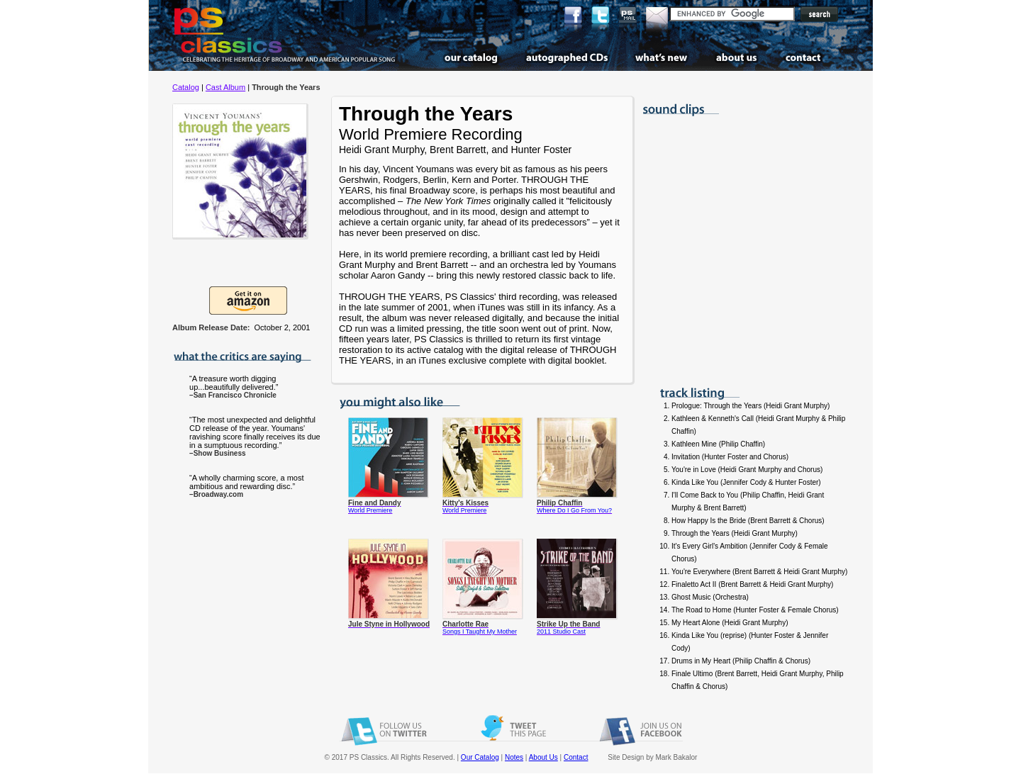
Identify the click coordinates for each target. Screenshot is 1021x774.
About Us (543, 757)
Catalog (185, 87)
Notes (514, 757)
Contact (576, 757)
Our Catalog (480, 757)
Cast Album (225, 87)
